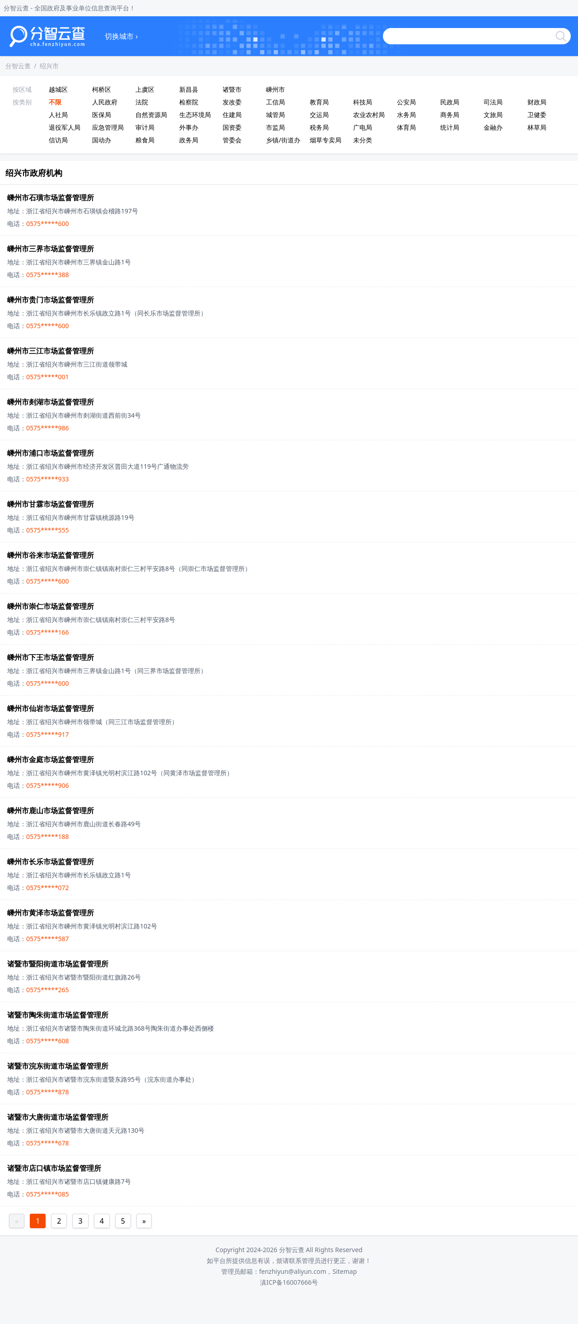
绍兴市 (49, 65)
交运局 (319, 114)
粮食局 (144, 140)
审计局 (144, 127)
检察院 (188, 102)
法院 (141, 102)
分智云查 (18, 65)
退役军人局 (64, 127)
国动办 (101, 140)
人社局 (58, 114)
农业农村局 (369, 114)
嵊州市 (275, 89)
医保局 (101, 114)
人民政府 (104, 102)
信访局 (58, 140)
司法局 (493, 102)
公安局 (406, 102)
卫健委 (536, 114)
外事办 (188, 127)
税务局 (319, 127)
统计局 (449, 127)
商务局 (449, 114)
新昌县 (188, 89)
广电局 (362, 127)
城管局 (275, 114)
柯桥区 (101, 89)
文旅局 (493, 114)
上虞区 (144, 89)
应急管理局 (108, 127)
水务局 (406, 114)
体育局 (406, 127)
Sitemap (344, 1271)
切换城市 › (121, 36)
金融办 (493, 127)
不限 (55, 102)
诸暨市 (232, 89)
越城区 (58, 89)
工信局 (275, 102)
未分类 (362, 140)
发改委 (232, 102)
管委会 (232, 140)
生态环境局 (195, 114)
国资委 (232, 127)
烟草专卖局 (325, 140)
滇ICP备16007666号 (289, 1282)
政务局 (188, 140)
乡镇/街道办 (283, 140)
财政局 (536, 102)
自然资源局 (151, 114)
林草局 (536, 127)
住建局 (232, 114)
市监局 (275, 127)
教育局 (319, 102)
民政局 (449, 102)
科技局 (362, 102)
